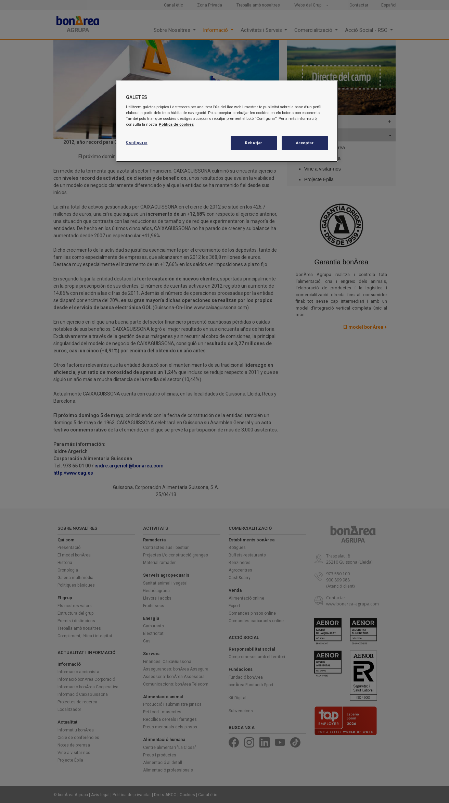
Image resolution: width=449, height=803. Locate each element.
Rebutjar (253, 142)
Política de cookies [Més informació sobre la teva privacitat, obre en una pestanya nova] (176, 124)
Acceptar (305, 142)
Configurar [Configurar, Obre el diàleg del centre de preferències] (136, 142)
